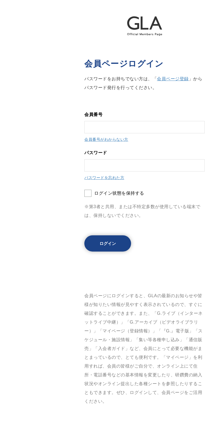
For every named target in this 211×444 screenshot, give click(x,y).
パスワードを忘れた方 (104, 177)
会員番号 (93, 114)
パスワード (95, 152)
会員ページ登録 (173, 78)
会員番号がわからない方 (106, 139)
